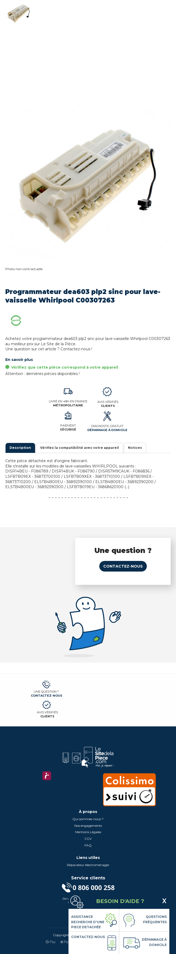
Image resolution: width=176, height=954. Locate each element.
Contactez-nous (123, 566)
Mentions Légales (88, 832)
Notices (135, 448)
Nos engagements (88, 826)
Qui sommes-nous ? (88, 819)
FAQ (88, 845)
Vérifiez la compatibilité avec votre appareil (79, 448)
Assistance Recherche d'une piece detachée (87, 922)
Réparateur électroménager (88, 865)
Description (20, 448)
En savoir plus (19, 359)
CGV (88, 839)
